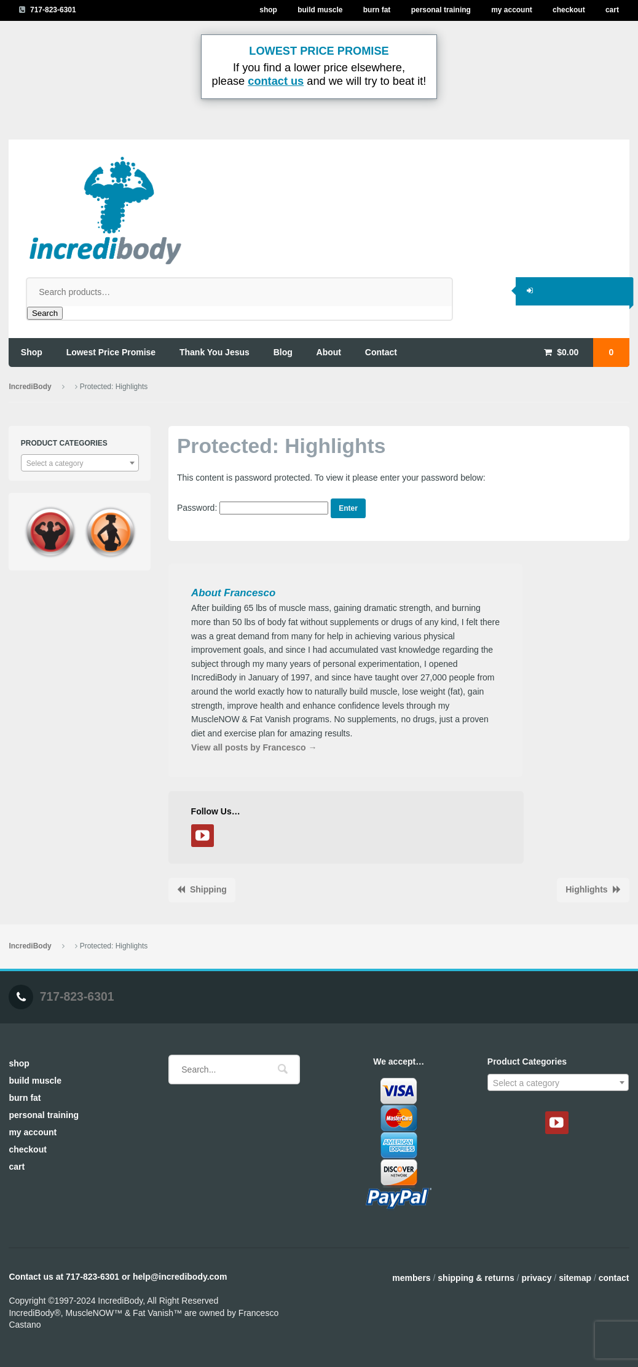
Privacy (536, 1278)
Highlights (586, 889)
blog (283, 352)
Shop (268, 10)
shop (31, 352)
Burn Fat (377, 10)
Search (45, 313)
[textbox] (80, 463)
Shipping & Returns (476, 1278)
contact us (276, 81)
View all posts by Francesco (254, 747)
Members (411, 1278)
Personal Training (441, 10)
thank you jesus (214, 352)
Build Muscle (319, 10)
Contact (614, 1278)
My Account (511, 10)
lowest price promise (111, 352)
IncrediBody (30, 386)
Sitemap (575, 1278)
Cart (612, 10)
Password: (252, 508)
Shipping (208, 889)
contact (381, 352)
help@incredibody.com (180, 1277)
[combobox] (80, 462)
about (329, 352)
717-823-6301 (53, 10)
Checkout (569, 10)
